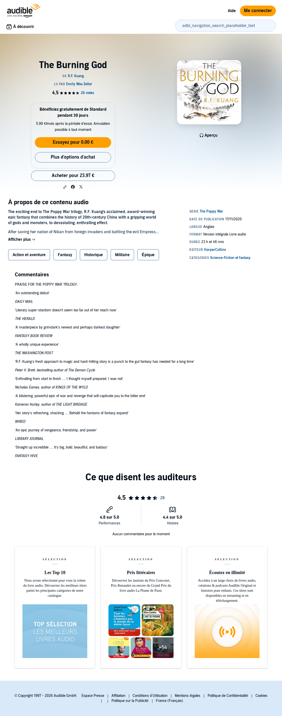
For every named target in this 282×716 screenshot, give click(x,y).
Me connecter (258, 10)
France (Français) (169, 701)
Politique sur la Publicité (130, 701)
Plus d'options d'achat (73, 157)
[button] (65, 187)
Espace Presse (92, 696)
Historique (93, 254)
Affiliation (118, 696)
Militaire (122, 254)
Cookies (261, 696)
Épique (148, 254)
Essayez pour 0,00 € (73, 142)
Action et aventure (29, 254)
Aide (232, 10)
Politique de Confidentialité (228, 696)
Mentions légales (187, 696)
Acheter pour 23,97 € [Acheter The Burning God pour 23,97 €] (73, 175)
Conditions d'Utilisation (150, 696)
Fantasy (65, 254)
